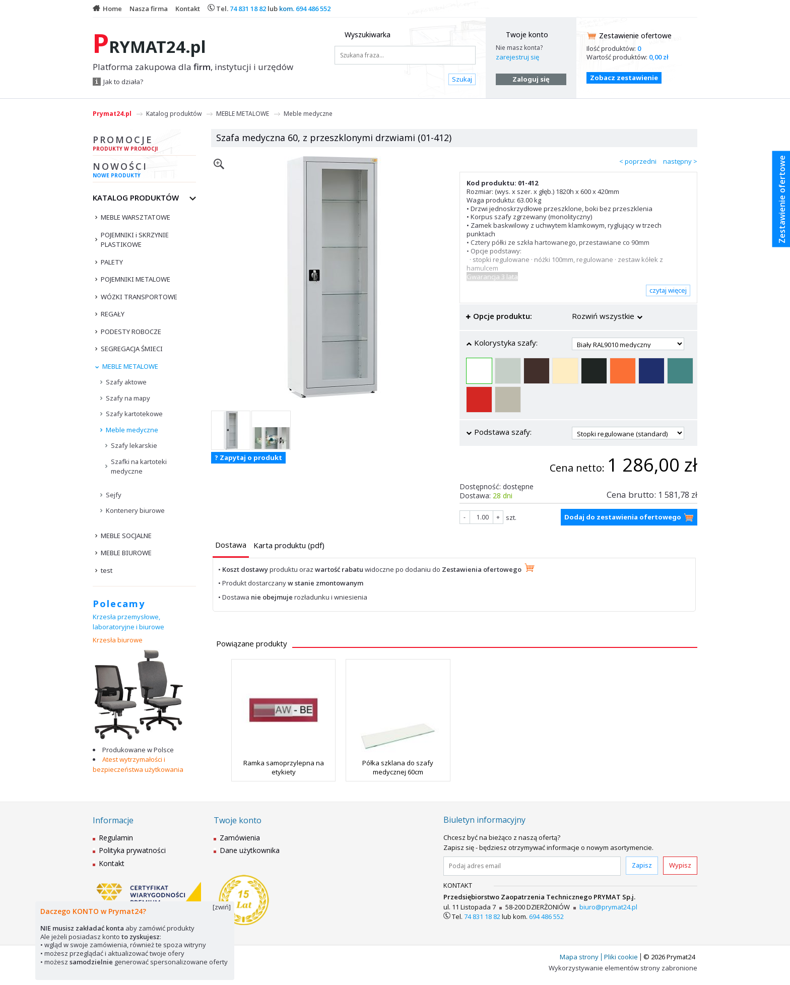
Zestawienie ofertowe (635, 35)
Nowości (144, 171)
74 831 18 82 (248, 8)
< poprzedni (637, 161)
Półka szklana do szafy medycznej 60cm (397, 767)
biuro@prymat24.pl (608, 906)
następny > (680, 161)
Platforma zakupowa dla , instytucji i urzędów (193, 67)
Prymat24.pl (112, 113)
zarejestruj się (517, 56)
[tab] (231, 546)
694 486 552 (313, 8)
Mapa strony (579, 956)
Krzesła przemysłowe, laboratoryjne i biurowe (128, 621)
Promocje (144, 145)
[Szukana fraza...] (405, 55)
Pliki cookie (621, 956)
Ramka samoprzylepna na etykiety (283, 767)
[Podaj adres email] (532, 866)
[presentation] (231, 545)
